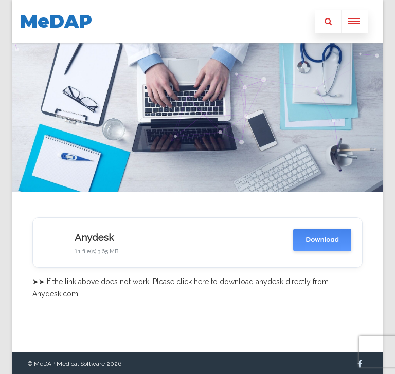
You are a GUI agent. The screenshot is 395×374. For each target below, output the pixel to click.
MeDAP (56, 21)
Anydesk (94, 237)
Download (322, 239)
